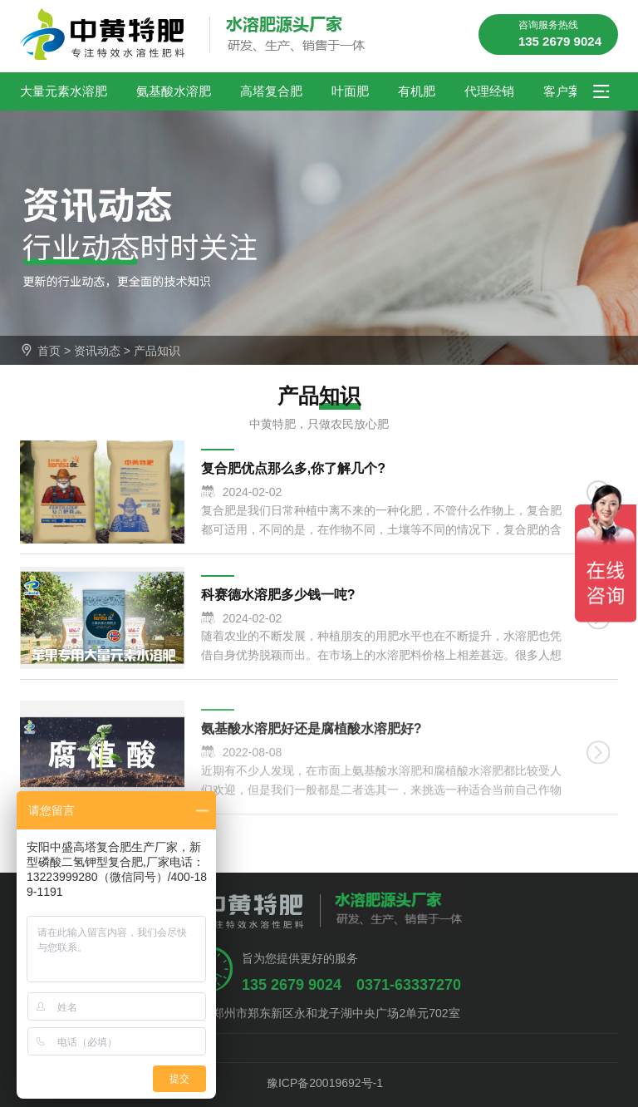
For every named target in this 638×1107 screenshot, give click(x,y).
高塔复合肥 (271, 91)
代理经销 (489, 91)
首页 (49, 350)
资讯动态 (97, 350)
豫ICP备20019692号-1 (319, 1083)
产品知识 (157, 350)
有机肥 (416, 91)
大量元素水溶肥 (63, 91)
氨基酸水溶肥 (173, 91)
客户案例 (568, 91)
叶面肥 (350, 91)
